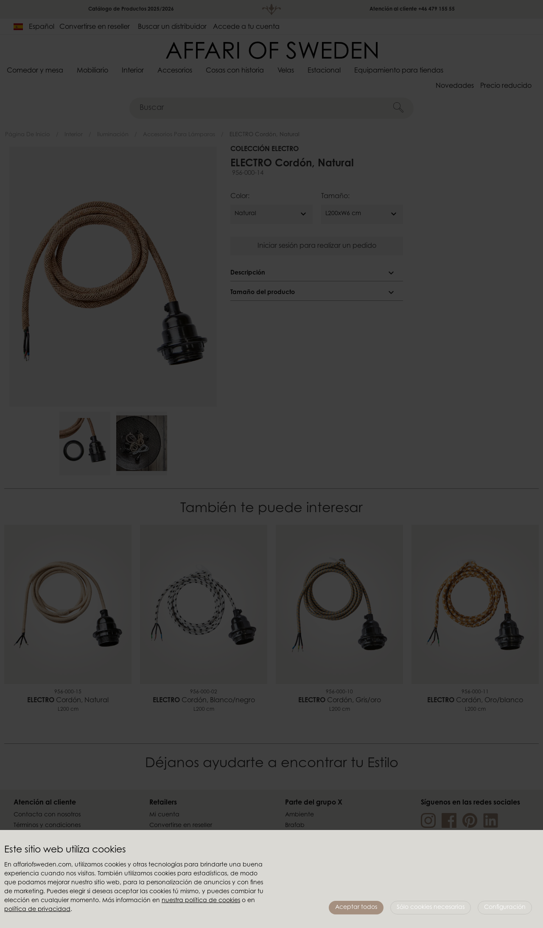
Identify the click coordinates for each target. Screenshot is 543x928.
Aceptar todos (356, 908)
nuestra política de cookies (201, 901)
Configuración (505, 908)
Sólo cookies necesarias (431, 908)
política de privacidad (37, 910)
